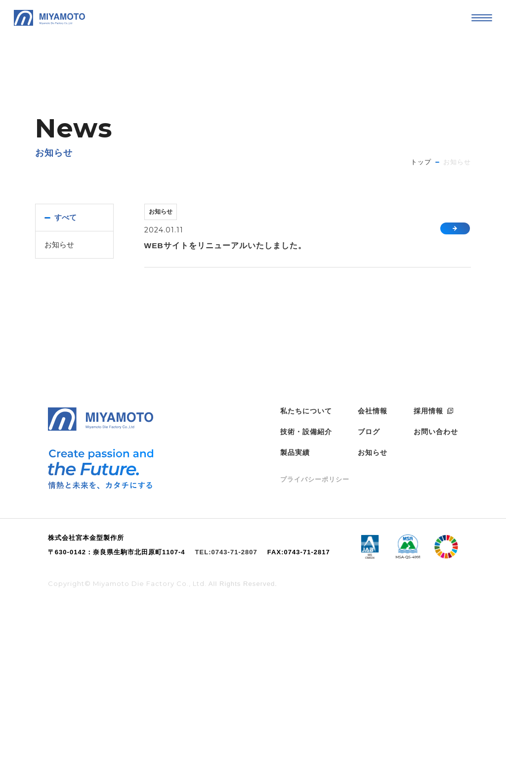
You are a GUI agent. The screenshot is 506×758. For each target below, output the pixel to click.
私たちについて (306, 562)
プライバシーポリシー (314, 631)
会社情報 (372, 562)
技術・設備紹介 (306, 583)
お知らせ (60, 245)
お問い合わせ (436, 583)
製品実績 (295, 604)
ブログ (369, 583)
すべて (66, 217)
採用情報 (428, 562)
